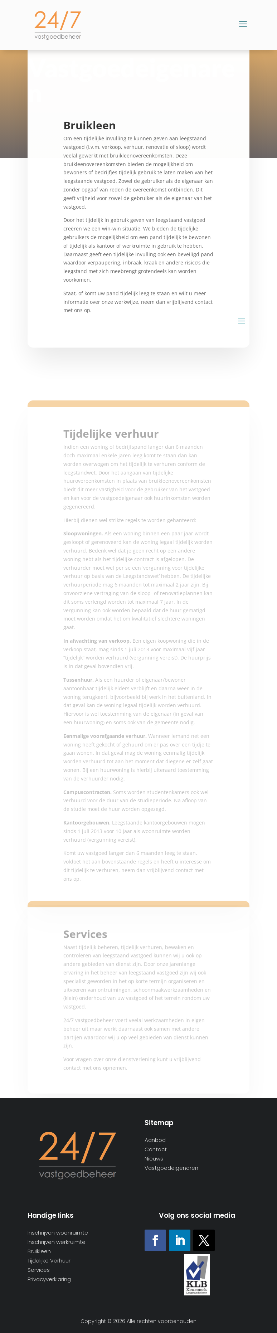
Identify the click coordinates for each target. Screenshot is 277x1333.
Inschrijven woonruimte (58, 1233)
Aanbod (155, 1140)
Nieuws (154, 1159)
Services (39, 1270)
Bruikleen (39, 1251)
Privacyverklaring (49, 1279)
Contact (156, 1149)
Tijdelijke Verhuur (49, 1260)
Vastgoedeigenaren (171, 1168)
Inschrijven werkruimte (57, 1242)
